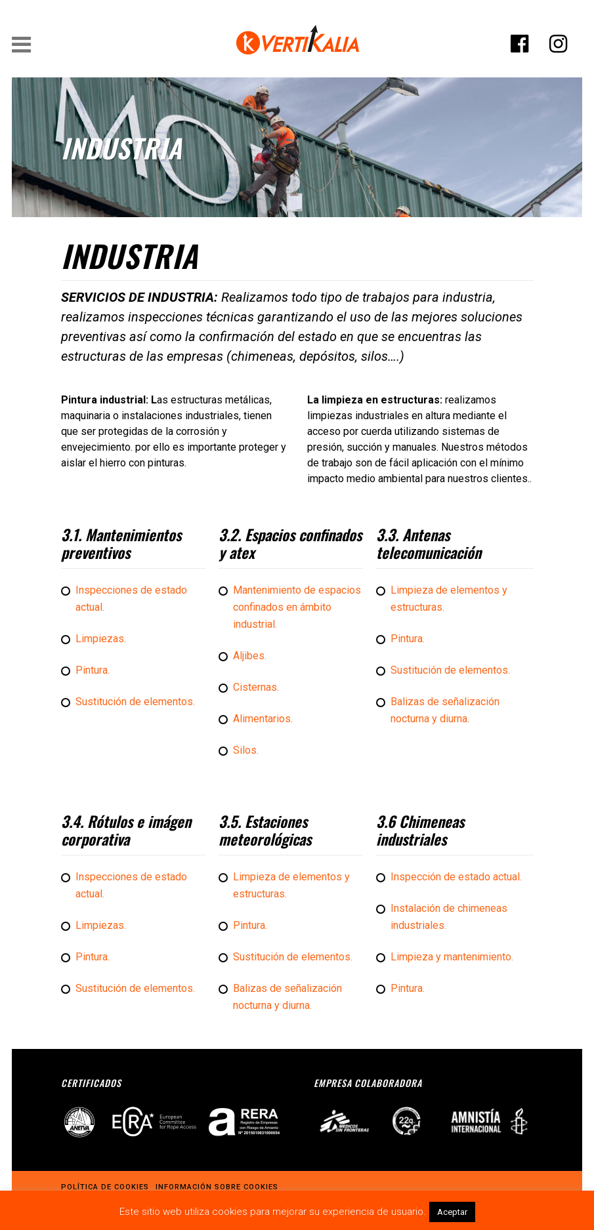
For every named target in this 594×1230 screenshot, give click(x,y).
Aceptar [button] (452, 1212)
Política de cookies (105, 1186)
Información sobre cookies (217, 1186)
